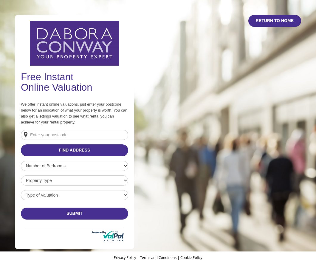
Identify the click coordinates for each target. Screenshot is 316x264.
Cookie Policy (191, 257)
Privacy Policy (125, 257)
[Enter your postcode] (74, 135)
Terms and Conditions (158, 257)
